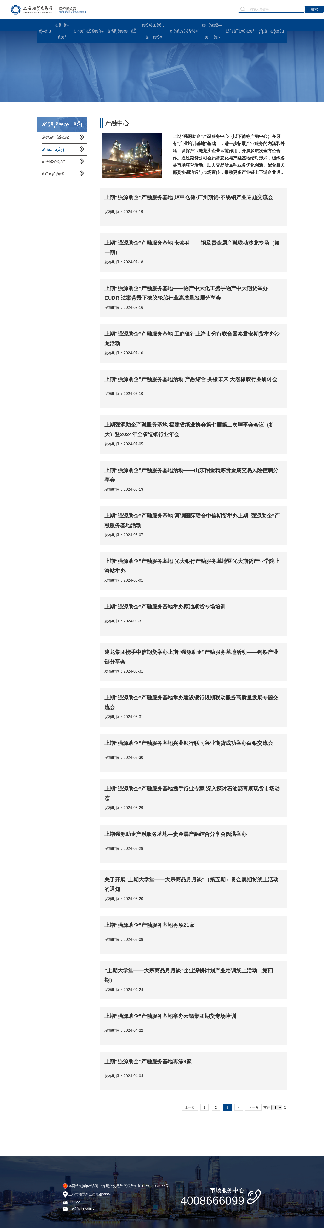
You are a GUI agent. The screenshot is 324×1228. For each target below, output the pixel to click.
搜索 (314, 9)
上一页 (190, 1107)
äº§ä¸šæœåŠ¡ (123, 31)
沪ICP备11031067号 (153, 1186)
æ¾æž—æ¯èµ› (212, 31)
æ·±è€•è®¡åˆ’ (53, 162)
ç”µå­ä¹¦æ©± (271, 31)
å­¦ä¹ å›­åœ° (62, 31)
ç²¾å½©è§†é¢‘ (184, 31)
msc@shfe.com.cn (82, 1208)
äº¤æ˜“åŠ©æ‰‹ (88, 31)
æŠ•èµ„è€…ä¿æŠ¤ (154, 31)
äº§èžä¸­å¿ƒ (53, 149)
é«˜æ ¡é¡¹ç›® (53, 174)
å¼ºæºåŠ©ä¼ (57, 137)
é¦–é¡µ (45, 31)
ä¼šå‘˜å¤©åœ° (240, 31)
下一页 (253, 1107)
